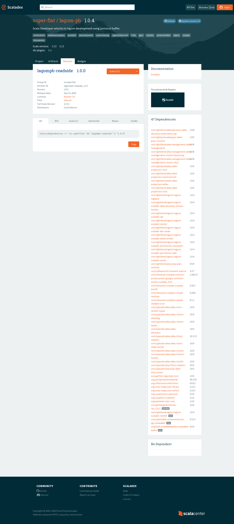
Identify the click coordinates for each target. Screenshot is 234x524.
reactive (150, 35)
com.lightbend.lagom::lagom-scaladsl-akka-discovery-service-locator (167, 206)
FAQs (125, 490)
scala (133, 35)
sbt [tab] (40, 120)
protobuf (72, 35)
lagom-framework (120, 35)
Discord (42, 494)
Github (42, 490)
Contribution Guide (89, 490)
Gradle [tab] (134, 120)
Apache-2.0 (69, 96)
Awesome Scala (206, 7)
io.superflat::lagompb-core (164, 375)
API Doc (191, 7)
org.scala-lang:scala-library (165, 386)
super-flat (44, 20)
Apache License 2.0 (189, 21)
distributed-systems (56, 35)
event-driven (39, 35)
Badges (81, 61)
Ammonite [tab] (94, 120)
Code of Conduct (131, 494)
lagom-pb (70, 20)
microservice (39, 40)
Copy (133, 144)
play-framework (86, 35)
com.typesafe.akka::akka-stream (167, 350)
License (127, 499)
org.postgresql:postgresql (164, 379)
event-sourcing (102, 35)
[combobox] (123, 71)
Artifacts (53, 61)
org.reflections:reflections (164, 383)
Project (39, 61)
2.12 (61, 46)
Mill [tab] (57, 120)
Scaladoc (155, 74)
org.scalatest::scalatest (163, 397)
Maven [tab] (115, 120)
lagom (176, 35)
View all (68, 100)
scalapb (186, 35)
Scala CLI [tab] (73, 120)
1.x (49, 50)
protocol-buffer (163, 35)
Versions (67, 61)
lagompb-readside (55, 70)
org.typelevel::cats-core (163, 401)
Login (225, 7)
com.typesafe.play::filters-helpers (168, 365)
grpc (141, 35)
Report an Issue (87, 494)
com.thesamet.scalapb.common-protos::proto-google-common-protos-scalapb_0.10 (168, 278)
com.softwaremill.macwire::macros (168, 271)
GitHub (170, 21)
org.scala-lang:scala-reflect (165, 390)
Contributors (70, 107)
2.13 (54, 46)
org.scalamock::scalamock (164, 393)
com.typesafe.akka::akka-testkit (167, 361)
